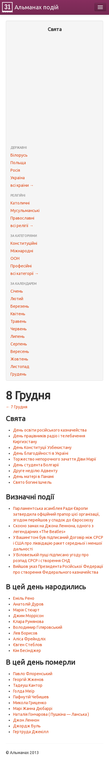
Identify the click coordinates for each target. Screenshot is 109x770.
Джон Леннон (26, 720)
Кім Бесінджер (27, 650)
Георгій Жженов (28, 679)
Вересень (19, 351)
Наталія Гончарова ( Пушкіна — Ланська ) (51, 714)
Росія (15, 170)
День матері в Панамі (33, 476)
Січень (16, 291)
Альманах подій (37, 7)
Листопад (19, 366)
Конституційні (23, 243)
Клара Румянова (28, 621)
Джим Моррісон (28, 615)
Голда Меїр (24, 691)
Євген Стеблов (27, 644)
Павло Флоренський (32, 673)
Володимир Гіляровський (37, 627)
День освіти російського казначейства (50, 430)
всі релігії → (21, 225)
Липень (17, 336)
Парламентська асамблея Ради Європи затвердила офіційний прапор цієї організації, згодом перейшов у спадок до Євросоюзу (56, 514)
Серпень (18, 344)
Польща (18, 162)
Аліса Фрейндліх (29, 639)
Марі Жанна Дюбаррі (32, 708)
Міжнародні (21, 251)
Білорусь (19, 155)
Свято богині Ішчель (32, 482)
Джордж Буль (27, 726)
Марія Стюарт (26, 610)
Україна (17, 177)
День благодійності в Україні (40, 453)
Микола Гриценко (30, 702)
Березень (19, 306)
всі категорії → (24, 273)
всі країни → (22, 185)
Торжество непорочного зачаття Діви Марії (54, 459)
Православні (22, 218)
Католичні (20, 203)
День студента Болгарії (36, 465)
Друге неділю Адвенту (35, 470)
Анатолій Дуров (28, 604)
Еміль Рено (23, 598)
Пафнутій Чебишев (31, 697)
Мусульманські (25, 210)
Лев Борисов (25, 633)
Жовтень (19, 359)
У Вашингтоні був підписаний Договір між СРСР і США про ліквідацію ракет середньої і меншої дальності (58, 543)
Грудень (18, 374)
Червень (18, 329)
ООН (14, 258)
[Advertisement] (54, 89)
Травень (18, 321)
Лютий (16, 298)
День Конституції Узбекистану (42, 447)
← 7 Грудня (16, 407)
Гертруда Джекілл (31, 731)
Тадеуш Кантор (27, 685)
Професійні (21, 266)
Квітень (17, 313)
